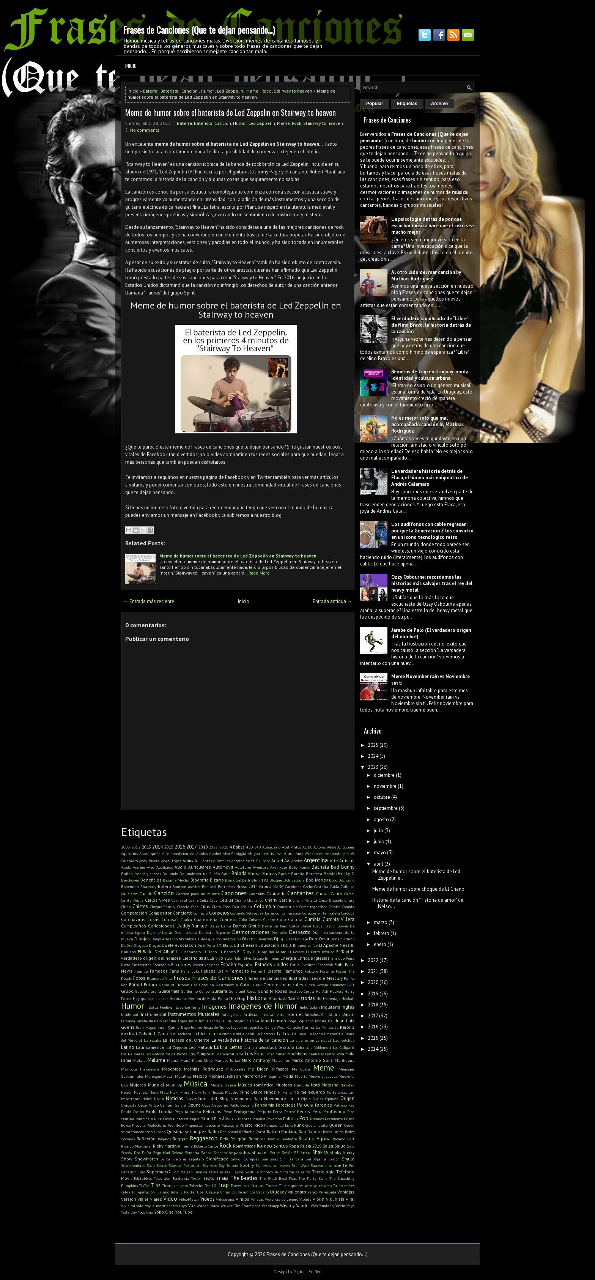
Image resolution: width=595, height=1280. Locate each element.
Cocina (246, 906)
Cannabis (256, 893)
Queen (336, 1125)
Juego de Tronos (217, 1027)
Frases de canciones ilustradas (276, 978)
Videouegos (225, 1199)
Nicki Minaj (180, 1092)
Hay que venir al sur (150, 998)
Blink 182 (259, 880)
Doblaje (301, 939)
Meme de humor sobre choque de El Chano (418, 889)
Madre (314, 1053)
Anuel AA (280, 860)
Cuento (269, 919)
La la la (284, 1033)
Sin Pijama (315, 1159)
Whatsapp (270, 1205)
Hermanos (178, 998)
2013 (146, 847)
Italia (332, 1014)
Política (290, 1118)
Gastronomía (227, 984)
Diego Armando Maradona (174, 939)
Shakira (320, 1152)
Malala (139, 1060)
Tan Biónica (197, 1172)
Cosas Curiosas (163, 919)
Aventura (261, 867)
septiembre (386, 808)
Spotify (247, 1165)
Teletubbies (143, 1178)
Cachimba (293, 886)
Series (275, 1152)
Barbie (284, 873)
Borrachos (226, 886)
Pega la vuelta (188, 1111)
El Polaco (296, 951)
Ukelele (212, 1192)
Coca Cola (231, 906)
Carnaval (179, 900)
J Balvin (346, 1014)
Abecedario (271, 847)
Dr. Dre (126, 945)
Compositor (160, 913)
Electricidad (194, 958)
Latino (127, 1047)
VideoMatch (189, 1199)
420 (249, 847)
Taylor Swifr (243, 1172)
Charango (255, 900)
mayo (380, 852)
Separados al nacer (248, 1152)
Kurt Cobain (141, 1033)
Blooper (275, 880)
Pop (304, 1118)
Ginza (310, 984)
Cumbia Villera (338, 919)
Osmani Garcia (173, 1105)
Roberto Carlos (206, 1146)
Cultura (295, 919)
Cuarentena (205, 919)
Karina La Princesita (320, 1027)
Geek (257, 984)
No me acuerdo (309, 1092)
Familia (141, 971)
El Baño (210, 951)
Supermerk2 (158, 1172)
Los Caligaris (343, 1047)
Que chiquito (316, 1125)
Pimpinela (144, 1118)
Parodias (323, 1105)
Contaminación (288, 913)
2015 (168, 847)
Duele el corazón (179, 945)
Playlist (258, 1118)
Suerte (340, 1165)
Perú (316, 1111)
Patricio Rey (344, 1105)
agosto (381, 819)
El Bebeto (227, 951)
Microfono (252, 1076)
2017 (191, 847)
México (200, 1076)
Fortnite (327, 971)
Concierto (182, 913)
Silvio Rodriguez (245, 1159)
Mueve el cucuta (323, 1076)
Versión (128, 1199)
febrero (381, 933)
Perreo (289, 1111)
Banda (254, 873)
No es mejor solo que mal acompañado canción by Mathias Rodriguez (427, 424)
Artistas (346, 860)
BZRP (278, 886)
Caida (334, 886)
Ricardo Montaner (136, 1146)
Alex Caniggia (234, 853)
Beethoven (130, 880)
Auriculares (199, 867)
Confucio (201, 913)
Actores (319, 847)
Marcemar (281, 1060)
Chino (126, 906)
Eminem (272, 958)
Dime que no (209, 939)
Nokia (159, 1098)
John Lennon (273, 1020)
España (228, 964)
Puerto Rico (251, 1125)
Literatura (284, 1047)
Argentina (316, 860)
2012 (135, 847)
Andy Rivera (149, 860)
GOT (351, 984)
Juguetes (256, 1027)
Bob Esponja (293, 880)
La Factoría (265, 1033)
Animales (192, 860)
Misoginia (272, 1076)
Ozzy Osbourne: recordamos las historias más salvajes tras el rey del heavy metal (431, 583)
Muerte (301, 1076)
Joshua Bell (325, 1020)
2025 (223, 847)
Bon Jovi (209, 886)
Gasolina (206, 984)
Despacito (300, 932)
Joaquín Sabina (246, 1020)
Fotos (139, 978)
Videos (207, 1199)
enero (380, 944)
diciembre (384, 775)
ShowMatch (146, 1159)
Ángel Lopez (171, 860)
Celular (226, 900)
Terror (196, 1178)
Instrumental (153, 1014)
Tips (156, 1185)
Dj (276, 939)
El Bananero (189, 951)
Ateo (150, 867)
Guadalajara (146, 991)
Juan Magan (146, 1027)
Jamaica (128, 1020)
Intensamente (272, 1014)
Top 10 (210, 1185)
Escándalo (161, 964)
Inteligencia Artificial (240, 1014)
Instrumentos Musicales (193, 1014)
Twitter (190, 1192)
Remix (273, 1138)
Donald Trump (342, 939)
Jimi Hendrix (209, 1020)
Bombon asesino (186, 886)
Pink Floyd (163, 1118)
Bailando (170, 873)
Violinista (335, 1199)
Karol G (347, 1027)
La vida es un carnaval (310, 1040)
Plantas (244, 1118)
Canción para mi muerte (198, 893)
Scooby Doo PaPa (136, 1152)
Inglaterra (330, 1007)
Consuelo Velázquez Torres (252, 913)
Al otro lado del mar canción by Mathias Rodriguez (426, 275)
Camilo (146, 893)
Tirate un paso (174, 1185)
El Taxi (342, 951)
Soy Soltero (228, 1165)
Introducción (315, 1014)
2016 (180, 847)
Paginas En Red (307, 1271)
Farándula (190, 971)
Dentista (206, 932)
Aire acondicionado (178, 853)
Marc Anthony (256, 1060)
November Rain (246, 1098)
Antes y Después (216, 860)
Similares (269, 1159)
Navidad (347, 1085)
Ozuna (194, 1105)
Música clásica (223, 1085)
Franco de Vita (159, 978)
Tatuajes (216, 1172)
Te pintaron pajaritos (292, 1172)
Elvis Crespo (253, 958)
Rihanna (185, 1146)
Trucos (257, 1185)
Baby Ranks (299, 867)
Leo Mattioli (200, 1047)
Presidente (334, 1118)
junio (379, 841)
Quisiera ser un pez (186, 1131)
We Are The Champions (240, 1205)
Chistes (140, 906)
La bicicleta (203, 1033)
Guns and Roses (242, 991)
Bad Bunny (342, 867)
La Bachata (181, 1033)
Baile (225, 873)
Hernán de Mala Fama (208, 998)
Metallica (183, 1076)
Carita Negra (132, 900)
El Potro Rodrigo (320, 951)
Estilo (294, 964)
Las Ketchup (343, 1040)
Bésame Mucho (176, 880)
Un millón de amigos (237, 1192)
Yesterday (129, 1212)
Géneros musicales (283, 984)
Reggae (180, 1138)
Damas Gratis (246, 926)
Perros (303, 1111)
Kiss (124, 1033)
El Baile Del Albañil (157, 951)
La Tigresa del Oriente (186, 1040)
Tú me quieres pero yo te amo (305, 1185)
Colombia (264, 906)
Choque (156, 906)
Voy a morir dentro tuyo (166, 1205)
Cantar (322, 893)
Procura (138, 1125)
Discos (249, 939)
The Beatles (243, 1178)
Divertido (265, 939)
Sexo (305, 1152)
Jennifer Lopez (175, 1020)
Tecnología (323, 1172)
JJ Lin (226, 1020)
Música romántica (256, 1085)
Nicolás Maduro (224, 1092)
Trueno (271, 1185)
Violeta (305, 1199)
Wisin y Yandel (294, 1205)
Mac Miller (276, 1053)
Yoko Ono (164, 1212)
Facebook (325, 964)
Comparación (134, 913)
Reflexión (146, 1138)
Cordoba (347, 913)
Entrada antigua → (332, 601)
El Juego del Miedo (269, 951)
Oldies (318, 1098)
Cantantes (300, 893)
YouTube (184, 1212)
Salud (340, 1146)
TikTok (144, 1185)
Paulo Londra (159, 1111)
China (349, 900)
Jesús (193, 1020)
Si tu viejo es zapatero (182, 1159)
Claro (216, 906)
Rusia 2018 (310, 1146)
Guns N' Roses (272, 991)
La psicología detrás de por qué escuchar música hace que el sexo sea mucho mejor (432, 225)
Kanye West (274, 1027)
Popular (374, 103)
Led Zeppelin (230, 91)
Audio (180, 867)
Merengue (153, 1076)
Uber (201, 1192)
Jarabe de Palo (149, 1020)
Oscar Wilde (148, 1105)
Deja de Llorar (160, 932)
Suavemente (321, 1165)
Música (196, 1083)
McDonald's (235, 1069)
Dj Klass (286, 939)
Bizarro (217, 880)
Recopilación (333, 1131)
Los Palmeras (132, 1053)
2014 (157, 847)
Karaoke (293, 1027)
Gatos (246, 984)
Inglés (348, 1007)
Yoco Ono (145, 1212)
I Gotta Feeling (159, 1007)
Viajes (156, 1199)
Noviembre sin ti (281, 1098)
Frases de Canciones (218, 977)
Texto (208, 1178)
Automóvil (223, 867)
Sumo (140, 1172)
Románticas (244, 1146)
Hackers (336, 991)
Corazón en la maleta (321, 913)
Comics (334, 906)
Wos (314, 1205)
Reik (224, 1138)
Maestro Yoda (332, 1053)
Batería (150, 91)
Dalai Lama (220, 926)
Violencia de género (281, 1199)
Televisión (162, 1178)
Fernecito (239, 971)
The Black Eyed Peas (278, 1178)
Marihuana (344, 1060)
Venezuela (327, 1192)
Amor (289, 853)
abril (378, 864)
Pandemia (264, 1105)
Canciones (234, 893)
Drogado (141, 945)
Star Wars (300, 1165)
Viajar (142, 1199)
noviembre (385, 786)
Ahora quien (150, 853)
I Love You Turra (187, 1007)
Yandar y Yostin (332, 1205)
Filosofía (273, 971)
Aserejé (139, 867)
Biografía (199, 880)
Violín (318, 1199)
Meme (252, 91)
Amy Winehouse (309, 853)
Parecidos (286, 1105)
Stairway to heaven (293, 91)
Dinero (227, 939)
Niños (270, 1092)
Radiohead (229, 1131)
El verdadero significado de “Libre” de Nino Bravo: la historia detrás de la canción (431, 325)
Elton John (233, 958)
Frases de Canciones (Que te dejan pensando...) (199, 29)
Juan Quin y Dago (174, 1027)
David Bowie (337, 926)
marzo (380, 922)
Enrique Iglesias (314, 958)
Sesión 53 (290, 1152)
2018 (203, 847)
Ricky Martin (165, 1146)
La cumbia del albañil (236, 1033)
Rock (266, 91)
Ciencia (183, 906)
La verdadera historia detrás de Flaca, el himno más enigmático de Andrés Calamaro (429, 477)
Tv (181, 1192)
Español (245, 964)
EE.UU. (286, 945)
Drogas (155, 945)
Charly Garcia (278, 900)
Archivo (439, 103)
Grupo (127, 991)
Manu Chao (202, 1060)
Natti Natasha (324, 1085)
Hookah (348, 998)
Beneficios (151, 880)
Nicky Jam (200, 1092)
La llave (299, 1033)
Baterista (169, 91)
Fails (338, 964)
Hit (319, 998)
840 (257, 847)
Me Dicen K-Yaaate (268, 1069)
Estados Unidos (271, 964)
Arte (334, 860)
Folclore (311, 971)
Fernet (256, 971)
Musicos (283, 1085)
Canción (189, 91)
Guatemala (168, 991)
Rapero (314, 1131)
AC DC (307, 847)
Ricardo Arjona (315, 1138)
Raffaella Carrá (252, 1131)
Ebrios (228, 945)
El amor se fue (305, 945)
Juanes (196, 1027)
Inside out (130, 1014)
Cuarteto (228, 919)
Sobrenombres (133, 1165)
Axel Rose (278, 867)
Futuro (150, 984)
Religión (238, 1138)
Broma (265, 886)
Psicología (229, 1125)
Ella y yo (215, 958)
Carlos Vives (157, 900)
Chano (240, 900)
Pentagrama (244, 1111)
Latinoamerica (150, 1047)
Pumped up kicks (278, 1125)
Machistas (297, 1053)
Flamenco (293, 971)
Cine (194, 906)
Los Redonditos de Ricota (166, 1053)
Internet (294, 1014)
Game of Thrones (174, 984)
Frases (181, 977)
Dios (237, 939)
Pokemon (274, 1118)
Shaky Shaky (341, 1152)
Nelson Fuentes (134, 1092)
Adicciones (345, 847)
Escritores (181, 964)
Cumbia (312, 919)
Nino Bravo (251, 1092)
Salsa (328, 1146)
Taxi (228, 1172)
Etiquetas (407, 103)
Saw (350, 1146)
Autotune (243, 867)
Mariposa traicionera (140, 1069)
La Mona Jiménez (322, 1033)
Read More (259, 573)
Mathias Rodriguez (203, 1069)
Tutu (174, 1192)
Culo (281, 919)
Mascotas (171, 1069)
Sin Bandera (291, 1159)
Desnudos (279, 932)
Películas (212, 1111)
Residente (288, 1138)
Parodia (305, 1105)
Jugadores (239, 1027)
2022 (373, 960)
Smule (348, 1159)
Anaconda (333, 853)
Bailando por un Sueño (199, 873)
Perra (277, 1111)
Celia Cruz (208, 900)
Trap (223, 1185)
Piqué (194, 1118)
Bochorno (346, 880)
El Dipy (244, 951)
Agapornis (129, 853)
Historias (305, 998)
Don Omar (319, 939)
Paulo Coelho (132, 1111)
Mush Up (174, 1085)
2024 (373, 756)
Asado (126, 867)
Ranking (289, 1131)
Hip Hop (237, 998)
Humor (207, 91)
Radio (213, 1131)
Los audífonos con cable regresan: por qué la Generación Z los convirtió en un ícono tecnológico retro (432, 530)
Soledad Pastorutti (184, 1165)
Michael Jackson (224, 1076)
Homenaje (331, 998)
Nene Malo (159, 1092)
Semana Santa (198, 1152)
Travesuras (240, 1185)
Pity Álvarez (225, 1118)
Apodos (296, 860)
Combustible (287, 906)
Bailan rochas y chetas (141, 873)
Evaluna (308, 964)
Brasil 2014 (247, 886)
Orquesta (129, 1105)
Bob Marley (317, 880)
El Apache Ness (334, 945)
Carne (193, 900)
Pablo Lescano (242, 1105)
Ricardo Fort (343, 1138)
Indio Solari (310, 1007)
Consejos (219, 913)
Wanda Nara (208, 1205)
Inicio (131, 65)
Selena (177, 1152)
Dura (210, 945)
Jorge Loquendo (300, 1020)
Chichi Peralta (305, 900)
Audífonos (164, 867)
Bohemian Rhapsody (138, 886)
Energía (288, 958)
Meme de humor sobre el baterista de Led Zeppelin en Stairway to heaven (230, 112)
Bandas (269, 873)
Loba (300, 1047)
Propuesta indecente (202, 1125)
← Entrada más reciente (148, 601)
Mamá (172, 1060)
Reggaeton (203, 1138)
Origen (347, 1098)
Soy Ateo (209, 1165)
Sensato (220, 1152)
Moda (287, 1076)
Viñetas (257, 1199)
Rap (302, 1131)
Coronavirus (133, 919)
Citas (205, 906)
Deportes (223, 932)
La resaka (152, 1040)
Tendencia (181, 1178)
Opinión (331, 1098)
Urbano (262, 1192)
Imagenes (214, 1006)
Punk (299, 1125)
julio (378, 830)
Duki (201, 945)
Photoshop (334, 1111)
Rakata (273, 1131)
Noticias (174, 1098)
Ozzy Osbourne (215, 1105)
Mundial (156, 1085)
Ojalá (306, 1098)
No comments (144, 130)
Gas (194, 984)
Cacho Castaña (316, 886)
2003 (125, 847)
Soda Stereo (156, 1165)
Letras (236, 1047)
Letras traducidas (259, 1047)
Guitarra (219, 991)
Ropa (294, 1146)
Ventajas (345, 1192)
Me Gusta (301, 1069)
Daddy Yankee (191, 926)
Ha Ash (322, 991)
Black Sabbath (237, 880)
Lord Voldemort (318, 1047)
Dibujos (142, 939)
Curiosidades (161, 926)
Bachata (320, 867)
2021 (373, 971)
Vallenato (297, 1192)
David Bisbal (312, 926)
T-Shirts (178, 1172)
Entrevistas (141, 964)
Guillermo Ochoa (195, 991)
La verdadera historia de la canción (249, 1040)
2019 (373, 993)
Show (126, 1159)
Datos (294, 926)
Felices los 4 (214, 971)
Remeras (257, 1138)
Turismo (162, 1192)
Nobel (147, 1098)
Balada (239, 873)
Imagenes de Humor (263, 1006)
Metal (168, 1076)
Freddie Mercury (326, 978)
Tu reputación (143, 1192)
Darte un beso (274, 926)
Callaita (347, 886)
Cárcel (349, 893)
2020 (373, 982)
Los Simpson (201, 1053)
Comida (348, 906)
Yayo (350, 1205)
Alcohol (215, 853)
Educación (268, 945)
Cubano (255, 919)
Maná (185, 1060)
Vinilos (242, 1199)
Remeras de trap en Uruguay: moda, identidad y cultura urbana (430, 374)
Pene (228, 1111)
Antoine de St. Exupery (250, 860)
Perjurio (264, 1111)
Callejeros (129, 893)
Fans (174, 971)
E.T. (219, 945)
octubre (382, 797)
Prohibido (176, 1125)
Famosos (159, 971)
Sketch (334, 1159)
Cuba (243, 919)
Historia (257, 997)
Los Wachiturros (229, 1053)
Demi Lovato (186, 932)
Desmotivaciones (250, 932)
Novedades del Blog (207, 1098)
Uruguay (278, 1192)
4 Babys (237, 847)
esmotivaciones (206, 964)
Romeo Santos (272, 1146)
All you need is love (265, 853)
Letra (220, 1046)
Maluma (156, 1060)
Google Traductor (331, 984)
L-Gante (162, 1033)
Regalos (164, 1138)
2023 (213, 847)
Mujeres (138, 1085)
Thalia (222, 1178)
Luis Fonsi (255, 1053)
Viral (350, 1199)
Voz (191, 1205)
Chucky (169, 906)
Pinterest (181, 1118)
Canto (336, 893)
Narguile (301, 1085)
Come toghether (313, 906)
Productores (156, 1125)
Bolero (164, 886)
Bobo (333, 880)
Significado (217, 1159)
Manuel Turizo (227, 1060)
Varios (312, 1192)
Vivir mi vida (132, 1205)
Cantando (276, 893)
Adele (331, 847)
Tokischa (196, 1185)
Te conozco (264, 1172)
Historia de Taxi (282, 998)
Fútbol (135, 984)
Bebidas (330, 873)
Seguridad (161, 1152)
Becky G (346, 873)
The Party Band (313, 1178)
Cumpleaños (133, 926)
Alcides (202, 853)
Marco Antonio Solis (312, 1060)
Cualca (186, 919)
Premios (317, 1118)
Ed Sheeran (245, 945)
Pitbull (206, 1118)
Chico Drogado (331, 900)
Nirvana (285, 1092)
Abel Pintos (291, 847)
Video (170, 1198)
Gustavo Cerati (301, 991)
